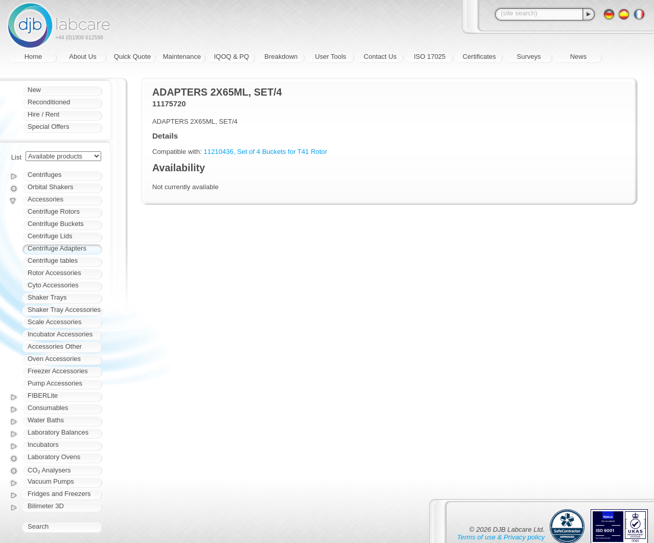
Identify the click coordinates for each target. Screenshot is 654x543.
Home (33, 56)
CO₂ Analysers (49, 470)
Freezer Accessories (58, 371)
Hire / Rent (43, 114)
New (34, 90)
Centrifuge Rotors (54, 211)
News (578, 56)
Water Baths (46, 420)
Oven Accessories (54, 359)
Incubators (43, 444)
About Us (82, 56)
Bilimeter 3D (46, 506)
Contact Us (380, 56)
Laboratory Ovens (54, 457)
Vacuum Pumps (51, 481)
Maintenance (182, 56)
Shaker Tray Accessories (64, 309)
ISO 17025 (430, 56)
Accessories (45, 199)
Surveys (529, 56)
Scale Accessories (55, 322)
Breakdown (280, 56)
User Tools (330, 56)
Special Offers (48, 126)
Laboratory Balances (58, 432)
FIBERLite (43, 395)
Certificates (479, 56)
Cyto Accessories (53, 285)
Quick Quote (132, 56)
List (16, 157)
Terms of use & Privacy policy (501, 537)
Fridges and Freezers (59, 493)
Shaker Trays (47, 297)
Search (38, 526)
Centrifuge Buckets (56, 224)
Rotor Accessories (54, 273)
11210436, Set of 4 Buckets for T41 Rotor (266, 151)
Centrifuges (44, 174)
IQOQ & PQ (231, 56)
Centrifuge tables (53, 260)
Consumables (48, 408)
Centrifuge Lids (50, 236)
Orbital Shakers (51, 187)
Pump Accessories (55, 383)
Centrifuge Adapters (57, 248)
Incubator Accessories (60, 334)
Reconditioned (49, 102)
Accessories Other (55, 346)
